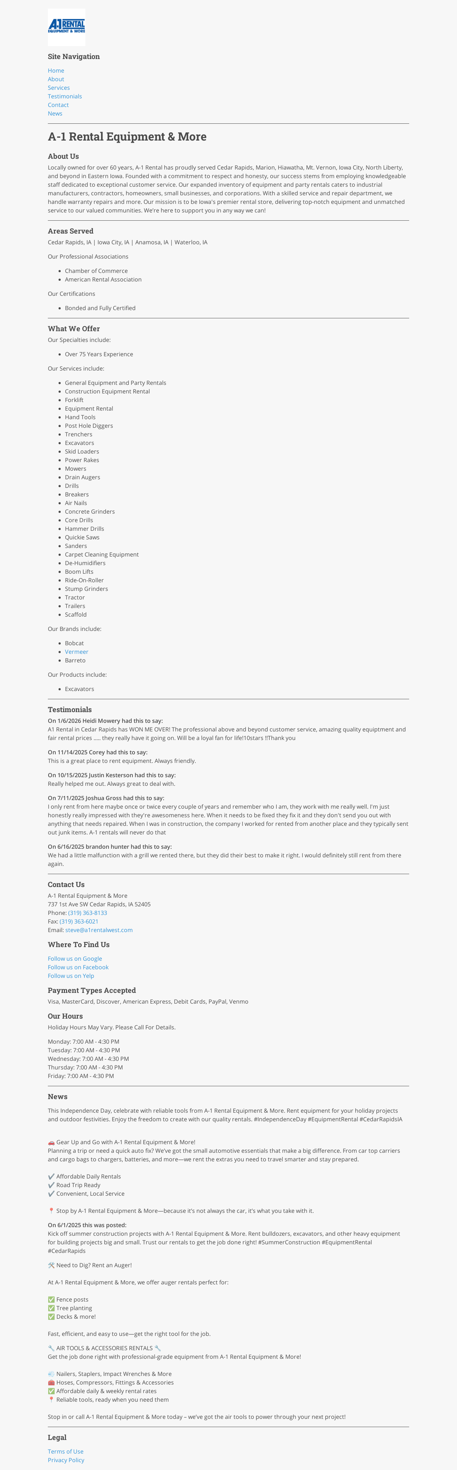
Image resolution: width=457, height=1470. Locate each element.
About (56, 79)
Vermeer (77, 652)
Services (59, 88)
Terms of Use (66, 1451)
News (55, 113)
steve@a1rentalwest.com (99, 930)
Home (56, 70)
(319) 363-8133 (87, 913)
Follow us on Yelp (71, 976)
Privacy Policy (66, 1460)
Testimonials (65, 96)
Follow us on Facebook (78, 967)
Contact (58, 105)
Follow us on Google (75, 958)
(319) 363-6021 (79, 921)
